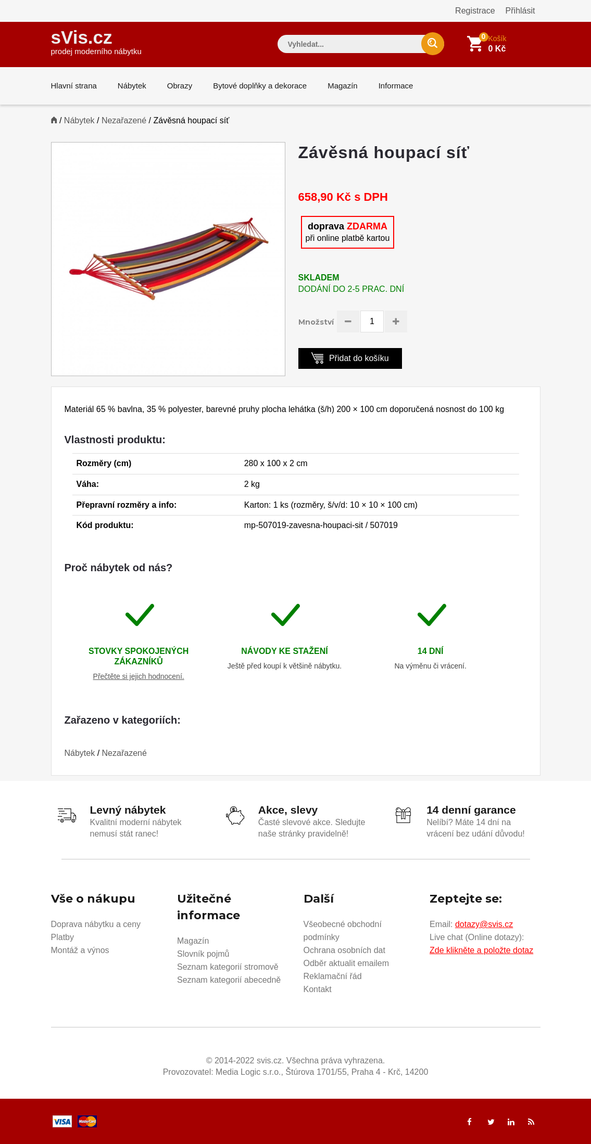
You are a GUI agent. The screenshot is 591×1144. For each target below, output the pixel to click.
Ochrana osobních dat (344, 950)
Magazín (343, 85)
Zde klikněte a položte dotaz (481, 950)
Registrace (475, 10)
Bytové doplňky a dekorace (260, 85)
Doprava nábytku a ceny (96, 924)
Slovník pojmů (203, 953)
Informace (396, 85)
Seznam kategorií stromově (228, 966)
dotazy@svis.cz (484, 924)
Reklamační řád (333, 976)
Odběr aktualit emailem (346, 963)
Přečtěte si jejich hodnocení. (138, 676)
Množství (316, 322)
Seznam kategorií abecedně (229, 979)
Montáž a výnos (80, 950)
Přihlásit (520, 10)
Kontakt (318, 989)
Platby (62, 937)
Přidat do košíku (350, 358)
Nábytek (132, 85)
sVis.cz (96, 41)
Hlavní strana (74, 85)
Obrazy (179, 85)
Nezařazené (124, 120)
